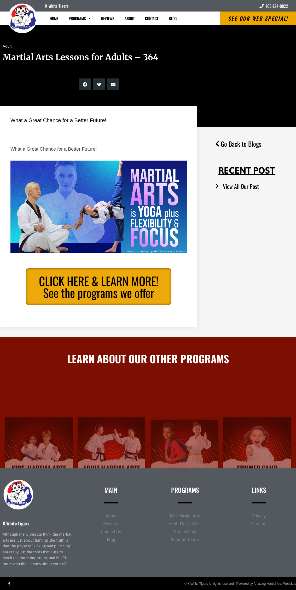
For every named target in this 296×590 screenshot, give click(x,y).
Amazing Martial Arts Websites (275, 584)
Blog (173, 18)
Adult (7, 46)
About (130, 18)
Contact (151, 18)
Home (54, 18)
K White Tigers (56, 6)
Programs (80, 18)
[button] (85, 84)
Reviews (107, 18)
